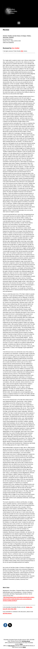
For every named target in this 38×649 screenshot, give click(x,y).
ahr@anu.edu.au (7, 613)
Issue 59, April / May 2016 (9, 608)
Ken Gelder (15, 48)
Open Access (11, 645)
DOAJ (24, 647)
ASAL (21, 644)
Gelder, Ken (29, 607)
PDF (22, 51)
